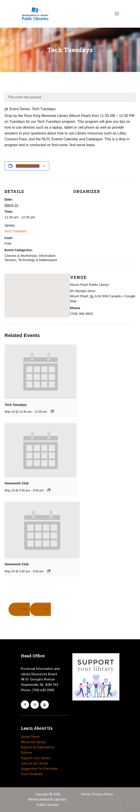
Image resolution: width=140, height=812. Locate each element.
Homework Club (17, 483)
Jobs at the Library (34, 763)
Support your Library (35, 758)
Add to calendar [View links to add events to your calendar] (28, 166)
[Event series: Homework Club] (48, 490)
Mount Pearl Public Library (89, 284)
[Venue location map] (37, 292)
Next (46, 609)
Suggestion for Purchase (39, 769)
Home (86, 794)
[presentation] (40, 372)
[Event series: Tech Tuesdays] (52, 411)
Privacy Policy (103, 794)
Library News (30, 737)
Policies (26, 753)
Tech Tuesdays (15, 231)
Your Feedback (32, 774)
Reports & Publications (37, 747)
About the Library (33, 742)
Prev (25, 609)
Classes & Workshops (20, 255)
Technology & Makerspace (37, 260)
